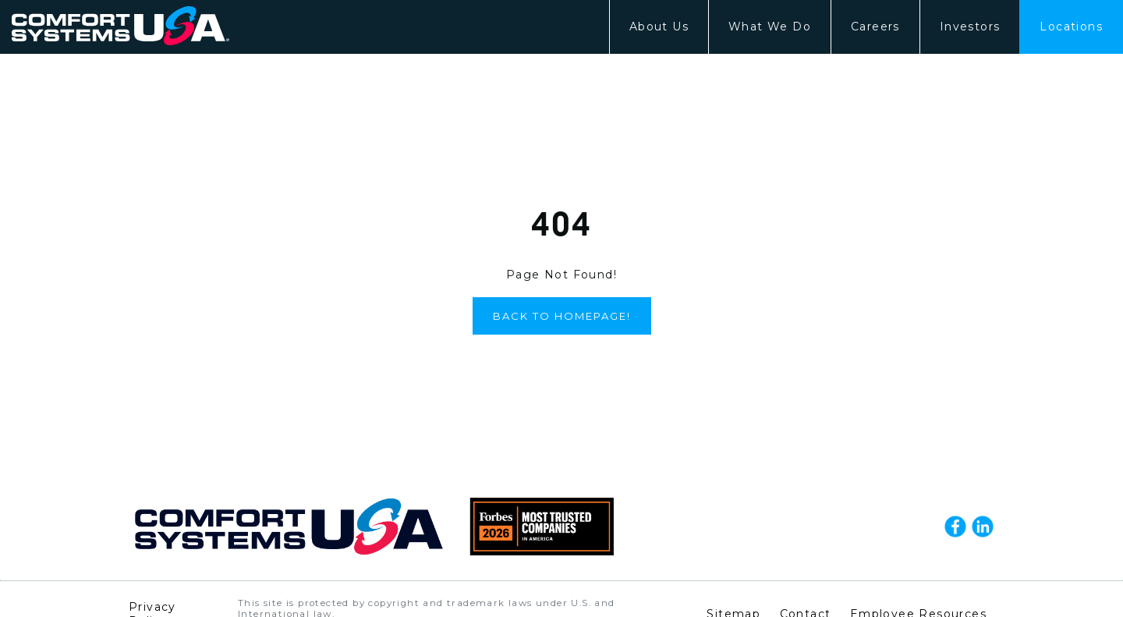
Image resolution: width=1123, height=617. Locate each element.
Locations (1071, 27)
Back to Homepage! (562, 316)
